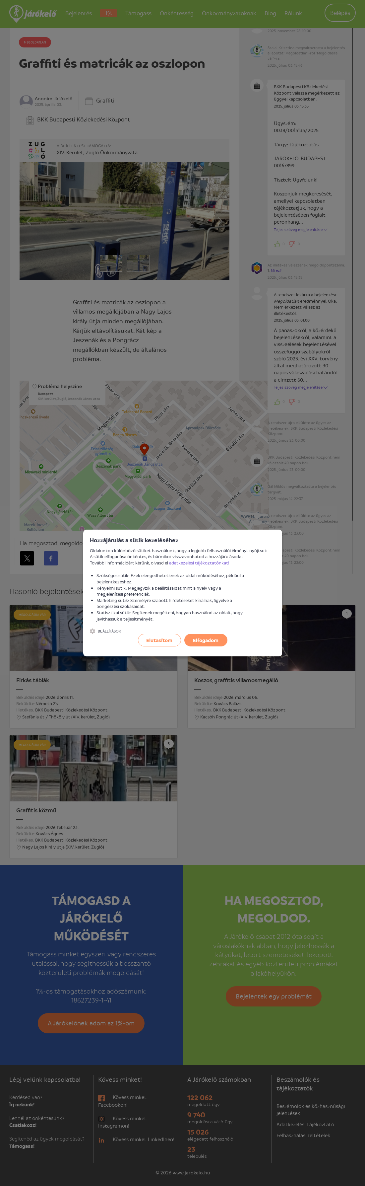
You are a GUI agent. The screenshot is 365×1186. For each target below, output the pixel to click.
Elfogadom (205, 640)
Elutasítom (159, 640)
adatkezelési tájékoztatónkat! (199, 562)
